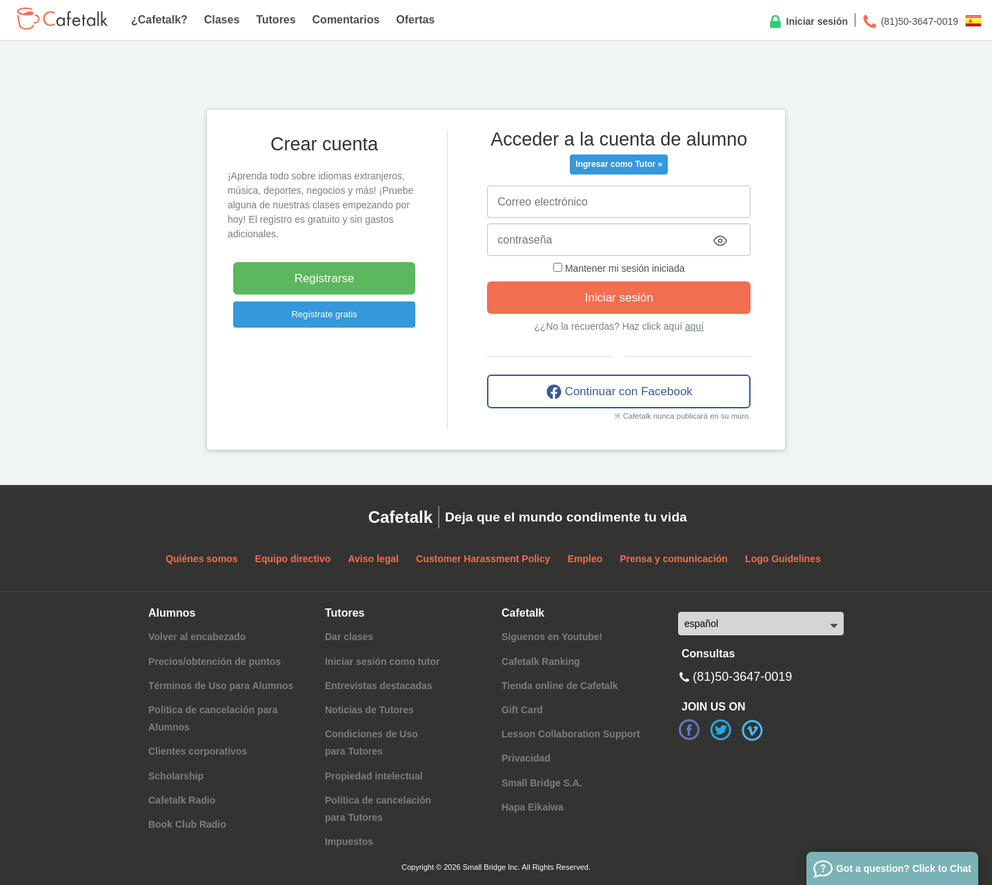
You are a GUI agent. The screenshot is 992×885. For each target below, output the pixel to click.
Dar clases (349, 636)
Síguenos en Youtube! (552, 636)
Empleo (585, 558)
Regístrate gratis (324, 314)
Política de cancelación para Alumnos (213, 718)
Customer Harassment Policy (483, 558)
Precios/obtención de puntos (214, 661)
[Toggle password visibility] (720, 241)
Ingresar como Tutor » (618, 164)
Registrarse (325, 278)
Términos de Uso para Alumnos (220, 685)
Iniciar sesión (807, 22)
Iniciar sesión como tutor (382, 661)
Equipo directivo (293, 558)
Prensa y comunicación (674, 558)
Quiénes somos (201, 558)
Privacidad (526, 758)
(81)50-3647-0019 (910, 22)
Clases (222, 20)
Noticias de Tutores (369, 709)
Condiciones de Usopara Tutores (371, 742)
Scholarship (176, 776)
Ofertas (415, 20)
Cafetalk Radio (181, 800)
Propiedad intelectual (374, 776)
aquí (694, 326)
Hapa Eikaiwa (533, 807)
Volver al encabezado (197, 636)
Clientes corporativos (197, 751)
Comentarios (346, 20)
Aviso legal (373, 558)
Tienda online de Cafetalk (560, 685)
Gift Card (522, 709)
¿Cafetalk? (159, 20)
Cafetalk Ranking (541, 661)
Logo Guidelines (783, 558)
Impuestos (349, 841)
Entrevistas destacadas (379, 685)
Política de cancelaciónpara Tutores (378, 809)
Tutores (275, 20)
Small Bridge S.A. (542, 782)
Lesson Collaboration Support (571, 733)
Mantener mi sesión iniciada (618, 268)
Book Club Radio (187, 824)
